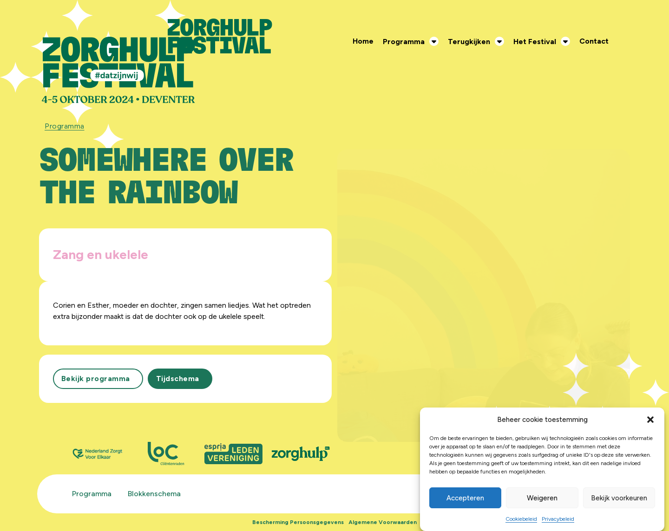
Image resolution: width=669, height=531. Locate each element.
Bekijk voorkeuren (619, 498)
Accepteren (465, 498)
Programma (404, 41)
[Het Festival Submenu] (568, 41)
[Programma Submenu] (436, 41)
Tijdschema (177, 378)
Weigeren (542, 498)
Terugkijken (469, 41)
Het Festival (534, 41)
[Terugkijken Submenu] (502, 41)
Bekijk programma (95, 378)
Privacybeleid (558, 519)
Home (363, 41)
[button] (650, 419)
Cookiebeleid (521, 519)
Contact (594, 41)
